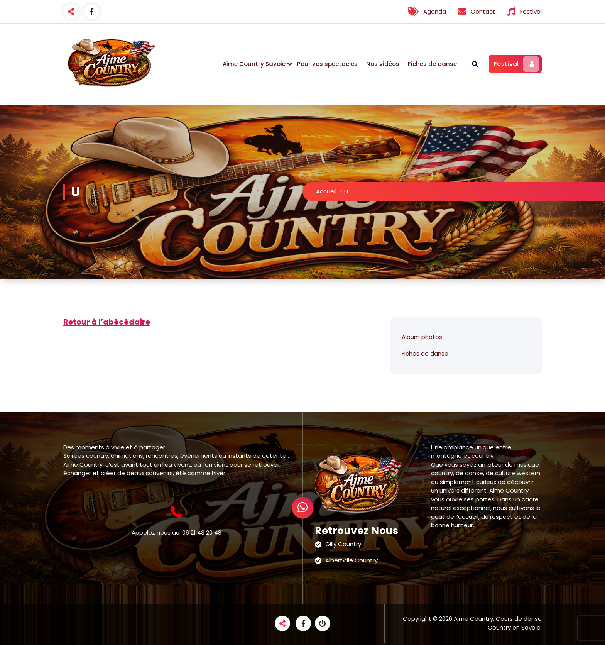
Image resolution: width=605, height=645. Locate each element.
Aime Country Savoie (254, 64)
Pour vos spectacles (327, 64)
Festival (516, 64)
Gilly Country (343, 544)
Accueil (326, 191)
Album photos (422, 337)
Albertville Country (351, 560)
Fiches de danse (432, 64)
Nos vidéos (382, 64)
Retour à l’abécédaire (106, 322)
